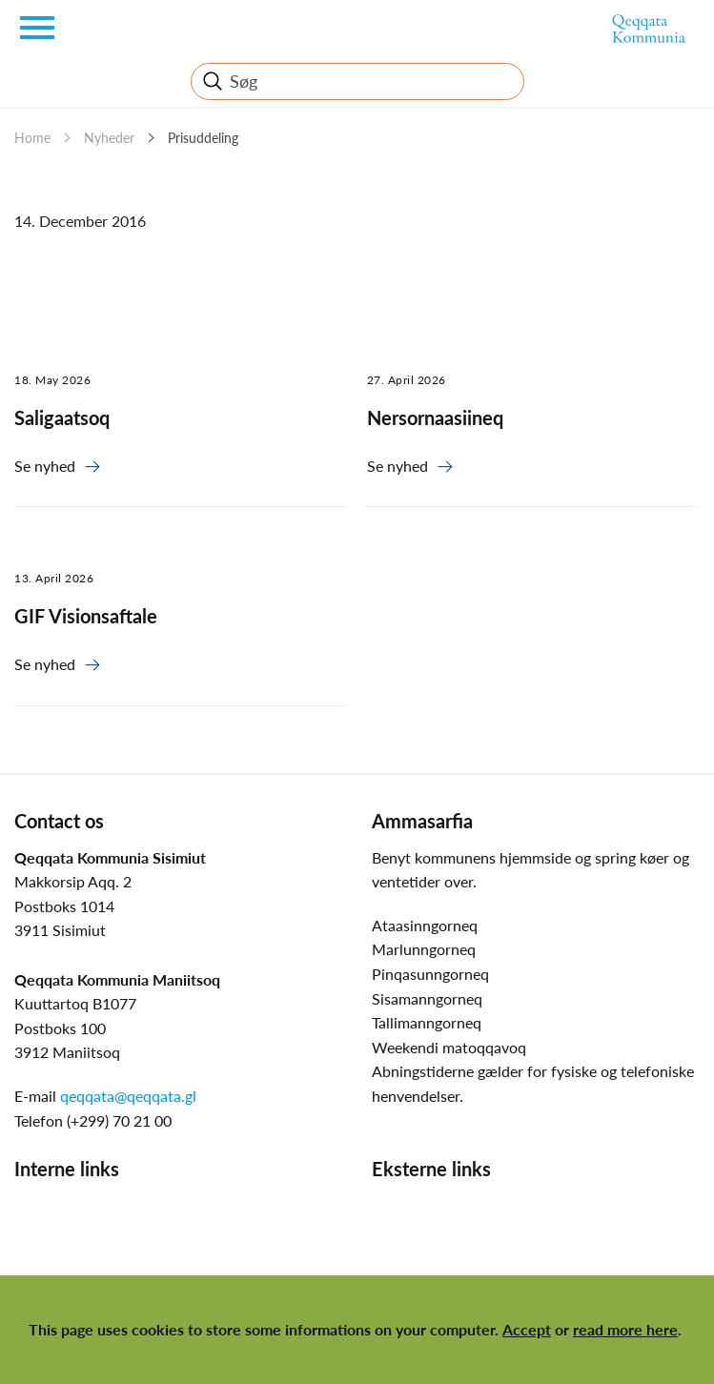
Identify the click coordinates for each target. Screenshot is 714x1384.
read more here (625, 1329)
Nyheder (109, 138)
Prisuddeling (203, 138)
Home (32, 138)
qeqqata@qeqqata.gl (128, 1096)
